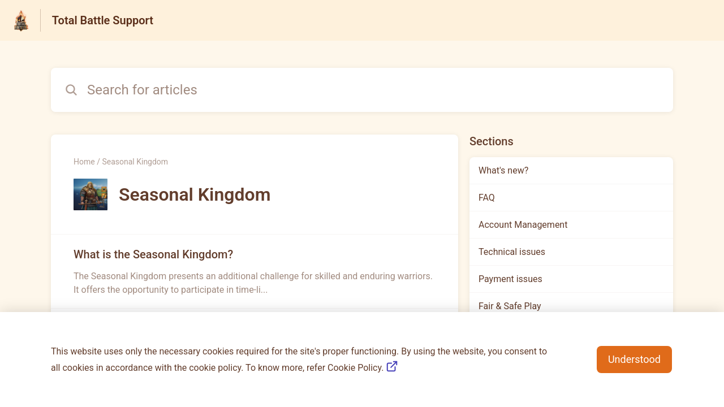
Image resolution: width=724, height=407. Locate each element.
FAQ (487, 197)
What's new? (503, 170)
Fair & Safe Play (510, 306)
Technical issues (512, 251)
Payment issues (510, 279)
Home (84, 161)
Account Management (523, 224)
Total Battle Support (102, 20)
